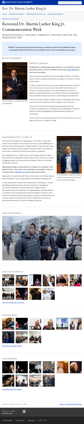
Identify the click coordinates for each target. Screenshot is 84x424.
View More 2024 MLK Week (12, 346)
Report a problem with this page (71, 404)
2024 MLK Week (9, 315)
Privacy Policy (20, 420)
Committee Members (55, 14)
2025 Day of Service (12, 272)
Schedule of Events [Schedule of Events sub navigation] (16, 14)
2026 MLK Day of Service (35, 14)
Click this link (73, 70)
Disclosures (31, 420)
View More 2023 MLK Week (12, 389)
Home (4, 14)
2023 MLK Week (9, 359)
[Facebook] (24, 411)
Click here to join (21, 172)
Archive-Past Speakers (10, 19)
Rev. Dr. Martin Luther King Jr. (24, 8)
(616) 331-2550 (7, 413)
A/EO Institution (7, 420)
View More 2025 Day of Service (13, 302)
